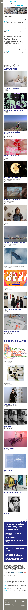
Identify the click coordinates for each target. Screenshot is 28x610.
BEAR (5, 588)
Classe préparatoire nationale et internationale (14, 555)
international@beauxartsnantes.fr (11, 542)
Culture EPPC (6, 590)
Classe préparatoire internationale (11, 530)
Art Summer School (11, 537)
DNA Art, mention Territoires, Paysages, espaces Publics (14, 559)
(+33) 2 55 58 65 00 (15, 600)
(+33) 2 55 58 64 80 (15, 601)
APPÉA (5, 581)
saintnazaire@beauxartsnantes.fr (23, 606)
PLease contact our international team (14, 541)
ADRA (5, 585)
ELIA (5, 584)
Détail (16, 81)
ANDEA (5, 579)
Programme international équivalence (13, 534)
